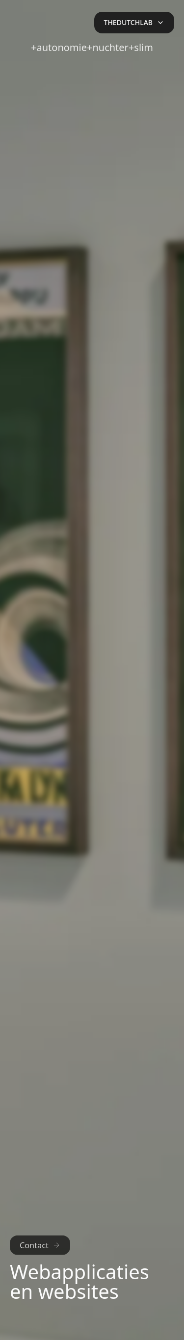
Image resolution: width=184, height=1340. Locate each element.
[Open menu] (134, 22)
